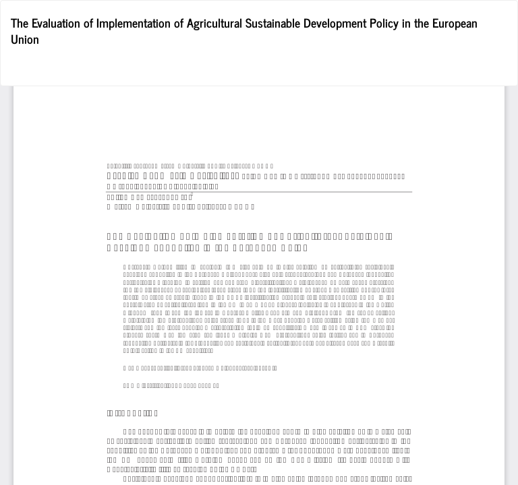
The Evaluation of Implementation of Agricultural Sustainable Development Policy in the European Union (244, 30)
